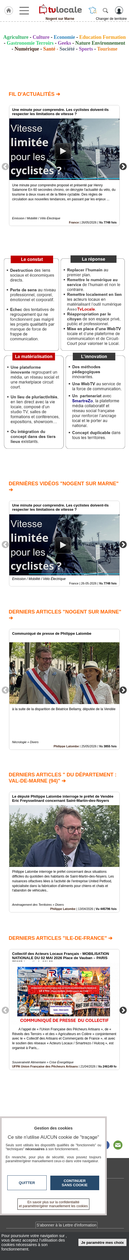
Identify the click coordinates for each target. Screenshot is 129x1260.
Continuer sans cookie (75, 1183)
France (74, 222)
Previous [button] (5, 166)
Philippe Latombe (66, 746)
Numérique (27, 49)
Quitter (27, 1183)
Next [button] (123, 166)
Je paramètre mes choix (102, 1242)
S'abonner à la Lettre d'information (66, 1225)
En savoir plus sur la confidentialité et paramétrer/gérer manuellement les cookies (53, 1204)
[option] (64, 165)
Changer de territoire (111, 19)
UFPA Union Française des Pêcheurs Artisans (45, 1066)
